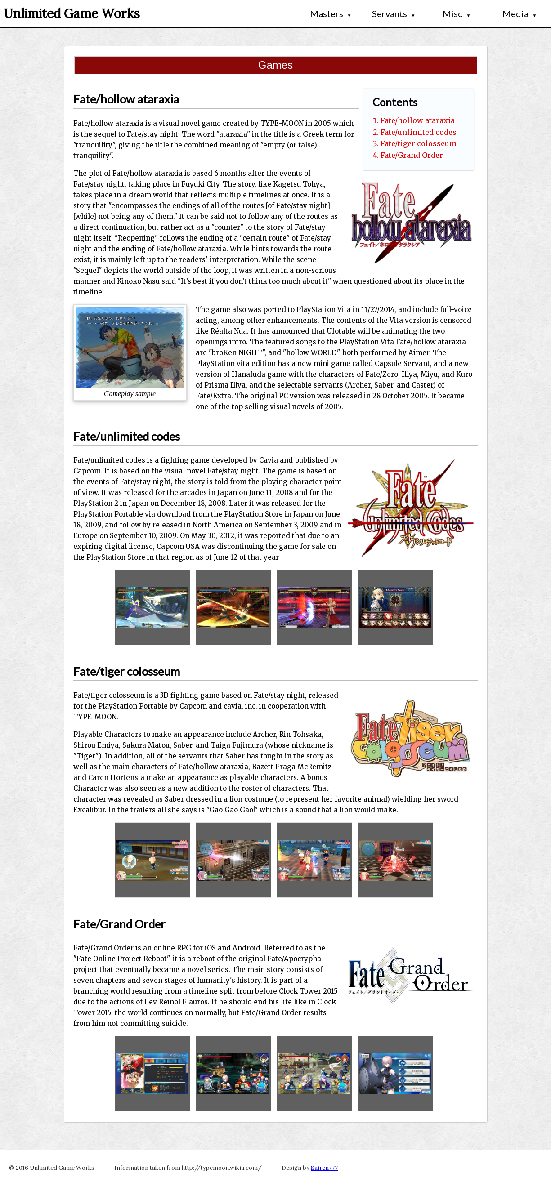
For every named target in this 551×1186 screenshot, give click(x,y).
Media (519, 13)
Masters (331, 13)
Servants (394, 13)
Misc (457, 13)
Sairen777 (324, 1168)
